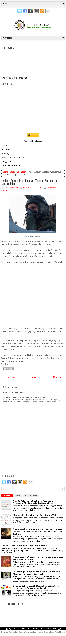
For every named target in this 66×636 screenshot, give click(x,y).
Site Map (5, 153)
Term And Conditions (11, 165)
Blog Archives (31, 495)
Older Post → (58, 377)
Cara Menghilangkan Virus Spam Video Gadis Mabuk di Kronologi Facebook (36, 573)
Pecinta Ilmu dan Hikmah (31, 628)
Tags (18, 495)
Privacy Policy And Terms (12, 157)
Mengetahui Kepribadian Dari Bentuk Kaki (35, 515)
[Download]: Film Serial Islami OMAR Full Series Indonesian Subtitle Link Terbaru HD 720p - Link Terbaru (37, 531)
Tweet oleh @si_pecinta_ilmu (14, 78)
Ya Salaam (21, 172)
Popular (7, 495)
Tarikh (12, 172)
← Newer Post (8, 377)
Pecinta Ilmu (13, 632)
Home (4, 145)
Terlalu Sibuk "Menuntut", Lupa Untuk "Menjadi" (26, 546)
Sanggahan (6, 161)
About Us (5, 149)
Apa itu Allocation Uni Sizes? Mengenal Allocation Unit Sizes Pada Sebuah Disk (33, 502)
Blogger (38, 141)
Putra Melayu (38, 632)
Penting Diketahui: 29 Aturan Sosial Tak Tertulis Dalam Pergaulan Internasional (37, 587)
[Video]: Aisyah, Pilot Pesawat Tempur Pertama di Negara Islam (29, 182)
